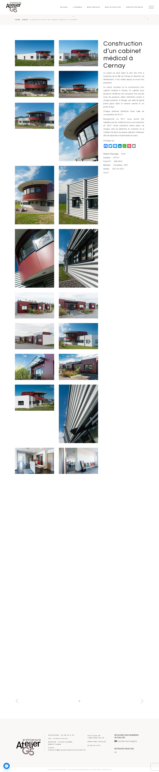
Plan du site (94, 745)
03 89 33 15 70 (67, 735)
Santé (106, 172)
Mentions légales (97, 741)
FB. (115, 752)
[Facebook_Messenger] (6, 766)
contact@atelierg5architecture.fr (67, 750)
